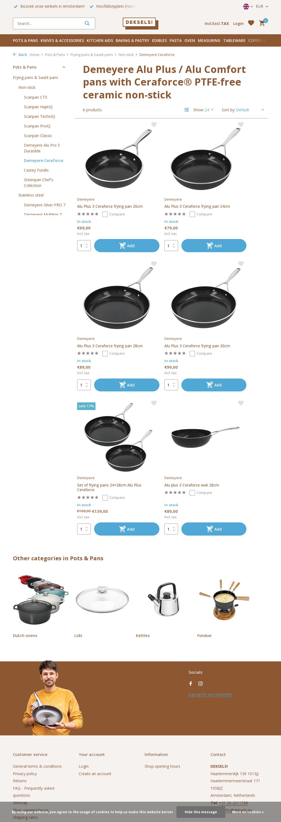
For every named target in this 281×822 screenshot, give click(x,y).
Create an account (95, 723)
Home (36, 54)
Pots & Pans (25, 40)
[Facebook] (191, 634)
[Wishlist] (251, 23)
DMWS (86, 798)
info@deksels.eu (237, 760)
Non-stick (128, 54)
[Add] (115, 230)
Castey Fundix (36, 170)
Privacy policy (25, 723)
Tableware (234, 40)
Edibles (159, 40)
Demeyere (89, 177)
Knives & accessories (62, 40)
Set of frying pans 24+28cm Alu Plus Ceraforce (162, 314)
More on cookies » (248, 812)
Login (84, 716)
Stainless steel (31, 195)
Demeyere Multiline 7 (43, 214)
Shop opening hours (31, 760)
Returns (20, 731)
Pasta (176, 40)
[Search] (54, 23)
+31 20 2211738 (233, 753)
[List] (186, 109)
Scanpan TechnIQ (39, 116)
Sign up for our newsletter (212, 644)
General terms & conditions (37, 716)
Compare (118, 198)
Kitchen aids (100, 40)
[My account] (238, 23)
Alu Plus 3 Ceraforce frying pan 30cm (106, 311)
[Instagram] (200, 634)
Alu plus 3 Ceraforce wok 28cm (233, 311)
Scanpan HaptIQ (38, 106)
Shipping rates (25, 767)
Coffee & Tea (261, 40)
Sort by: (228, 109)
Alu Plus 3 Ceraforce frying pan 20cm (106, 187)
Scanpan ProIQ (37, 126)
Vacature (21, 774)
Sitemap (20, 753)
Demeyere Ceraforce (43, 160)
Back (20, 54)
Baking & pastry (132, 40)
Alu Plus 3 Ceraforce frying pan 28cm (235, 187)
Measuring (209, 40)
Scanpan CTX (35, 97)
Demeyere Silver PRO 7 (44, 204)
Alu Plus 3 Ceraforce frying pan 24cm (171, 187)
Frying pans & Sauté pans (94, 54)
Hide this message (201, 812)
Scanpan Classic (38, 135)
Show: (198, 109)
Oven (189, 40)
